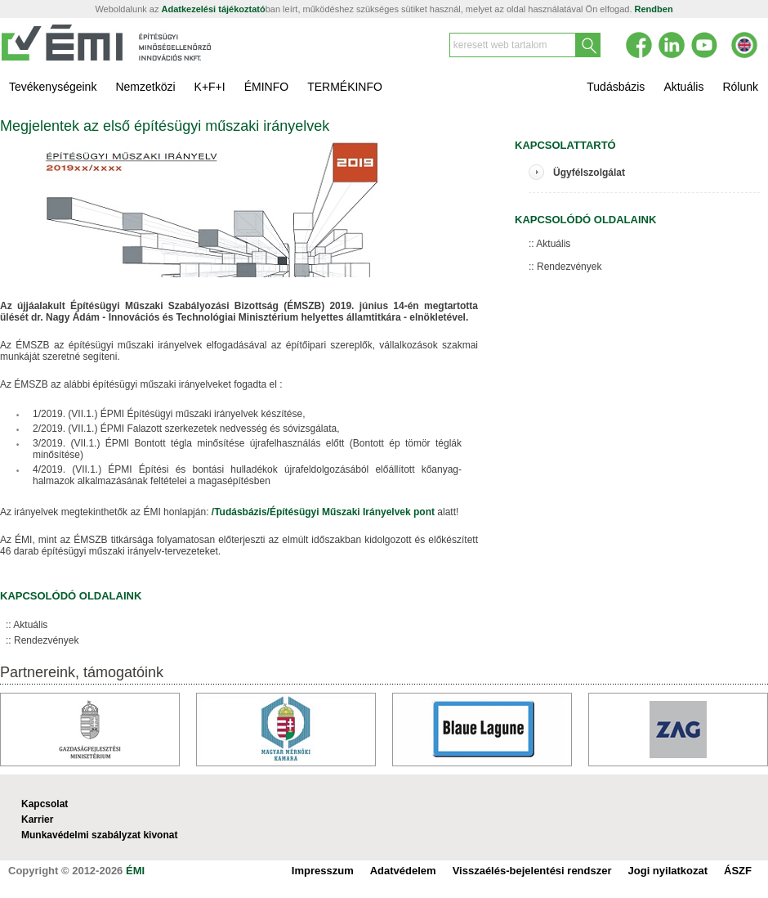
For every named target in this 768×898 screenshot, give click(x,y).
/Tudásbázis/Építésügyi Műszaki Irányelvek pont (323, 512)
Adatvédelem (403, 870)
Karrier (37, 819)
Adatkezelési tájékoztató (214, 9)
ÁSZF (738, 870)
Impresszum (323, 870)
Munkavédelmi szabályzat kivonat (99, 835)
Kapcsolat (44, 804)
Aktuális (30, 625)
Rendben (654, 9)
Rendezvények (46, 640)
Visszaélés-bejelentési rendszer (532, 870)
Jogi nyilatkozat (668, 870)
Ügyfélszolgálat (589, 172)
